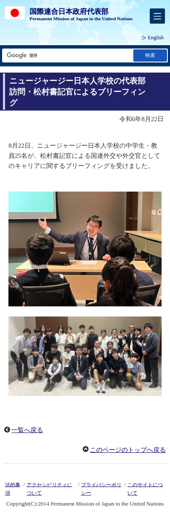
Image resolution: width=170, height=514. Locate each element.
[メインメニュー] (157, 16)
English (156, 38)
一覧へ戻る (27, 430)
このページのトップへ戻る (128, 449)
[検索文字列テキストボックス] (67, 55)
